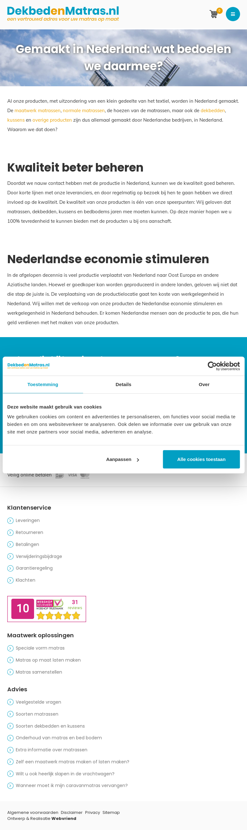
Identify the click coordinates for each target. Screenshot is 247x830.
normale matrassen (84, 110)
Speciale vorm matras (40, 648)
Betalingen (27, 544)
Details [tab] (124, 384)
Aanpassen (122, 459)
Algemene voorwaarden (32, 812)
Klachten (25, 580)
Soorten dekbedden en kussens (50, 726)
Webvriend (63, 818)
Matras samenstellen (39, 672)
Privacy (92, 812)
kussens (16, 120)
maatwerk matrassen (38, 110)
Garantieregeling (34, 568)
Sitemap (111, 812)
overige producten (52, 120)
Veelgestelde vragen (38, 702)
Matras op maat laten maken (48, 660)
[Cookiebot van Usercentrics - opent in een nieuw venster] (212, 366)
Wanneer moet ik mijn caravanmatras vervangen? (72, 785)
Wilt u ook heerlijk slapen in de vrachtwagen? (65, 774)
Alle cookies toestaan (201, 459)
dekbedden (213, 110)
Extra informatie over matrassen (51, 750)
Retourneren (29, 532)
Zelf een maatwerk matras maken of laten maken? (72, 762)
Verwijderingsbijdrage (39, 556)
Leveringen (28, 520)
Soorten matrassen (37, 714)
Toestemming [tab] (42, 384)
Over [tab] (204, 384)
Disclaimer (72, 812)
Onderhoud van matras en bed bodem (59, 738)
